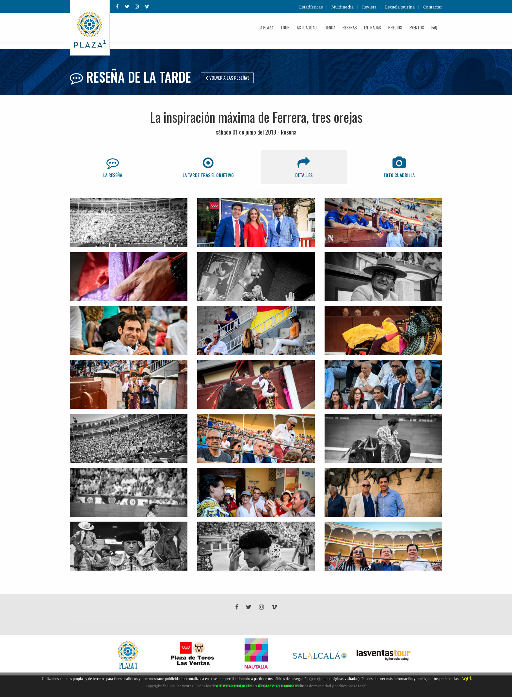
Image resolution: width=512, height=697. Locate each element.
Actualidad (307, 27)
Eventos (416, 27)
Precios (395, 27)
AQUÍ (466, 678)
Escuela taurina (400, 7)
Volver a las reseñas (227, 77)
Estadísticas (311, 7)
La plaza (266, 27)
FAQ (434, 27)
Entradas (372, 27)
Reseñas (350, 27)
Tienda (329, 27)
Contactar (432, 7)
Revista (369, 7)
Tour (285, 27)
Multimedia (342, 7)
